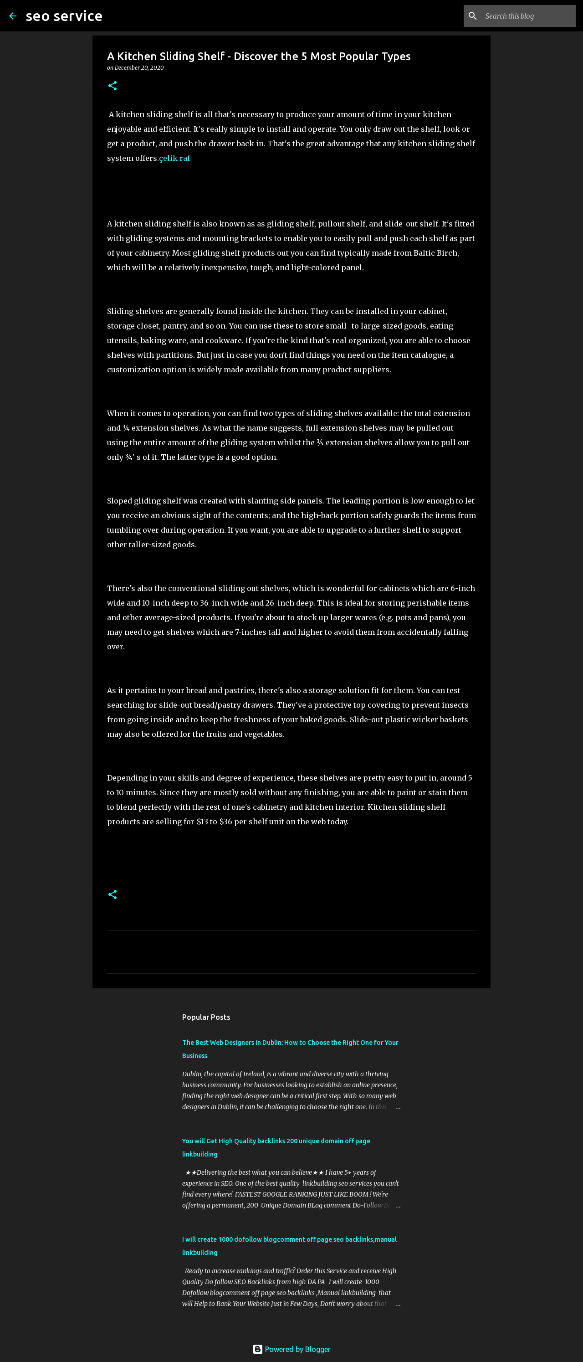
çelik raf (174, 158)
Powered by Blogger (291, 1349)
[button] (112, 86)
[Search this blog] (528, 16)
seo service (64, 15)
